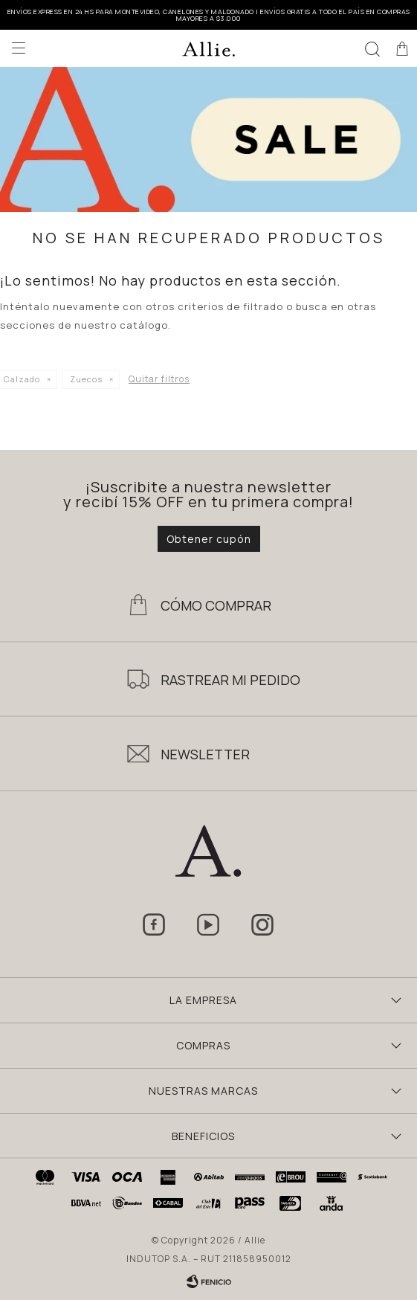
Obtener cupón (209, 539)
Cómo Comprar (216, 605)
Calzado (22, 378)
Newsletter (205, 754)
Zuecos (86, 378)
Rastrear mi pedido (230, 680)
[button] (372, 48)
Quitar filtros (159, 379)
